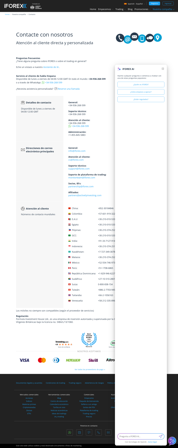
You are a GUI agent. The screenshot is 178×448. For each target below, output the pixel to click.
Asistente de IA (51, 67)
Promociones (142, 9)
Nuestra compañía (164, 9)
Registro (154, 3)
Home (93, 9)
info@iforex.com (77, 150)
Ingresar (168, 3)
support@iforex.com (79, 168)
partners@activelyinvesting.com (84, 195)
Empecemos (105, 9)
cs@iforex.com (76, 159)
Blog (130, 9)
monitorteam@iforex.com (81, 177)
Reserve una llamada (69, 88)
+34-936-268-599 (53, 82)
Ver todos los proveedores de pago (89, 369)
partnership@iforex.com (81, 186)
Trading (120, 9)
